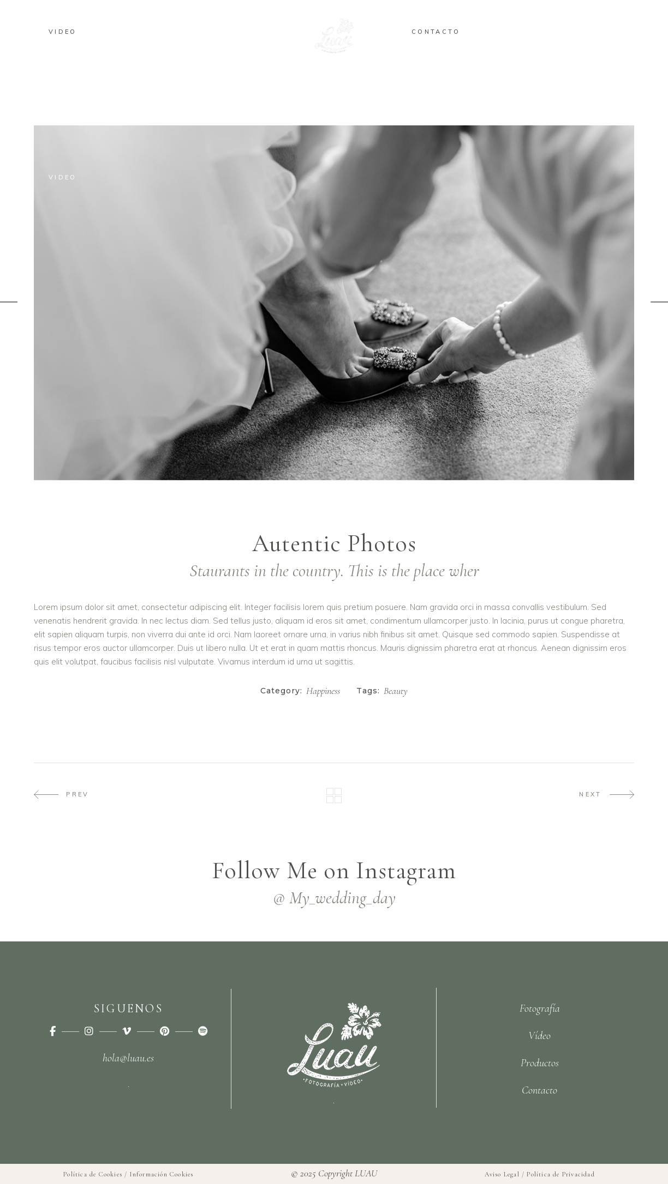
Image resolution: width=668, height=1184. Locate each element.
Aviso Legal (502, 1174)
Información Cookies (162, 1174)
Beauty (396, 691)
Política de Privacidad (560, 1174)
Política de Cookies (92, 1174)
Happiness (323, 691)
